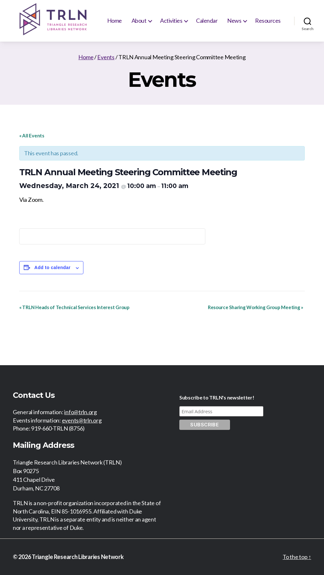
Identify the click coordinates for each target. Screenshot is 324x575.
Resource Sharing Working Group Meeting (255, 307)
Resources (268, 20)
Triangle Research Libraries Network (78, 556)
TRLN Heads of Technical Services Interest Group (74, 307)
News (234, 20)
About (139, 20)
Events (105, 57)
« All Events (31, 135)
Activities (171, 20)
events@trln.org (82, 420)
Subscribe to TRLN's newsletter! (216, 397)
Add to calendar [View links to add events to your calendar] (52, 267)
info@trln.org (80, 411)
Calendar (206, 20)
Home (114, 20)
